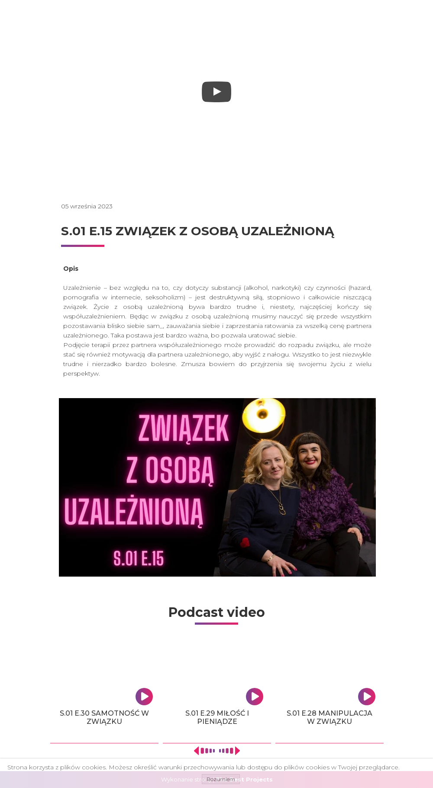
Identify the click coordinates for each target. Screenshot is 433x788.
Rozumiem (221, 779)
